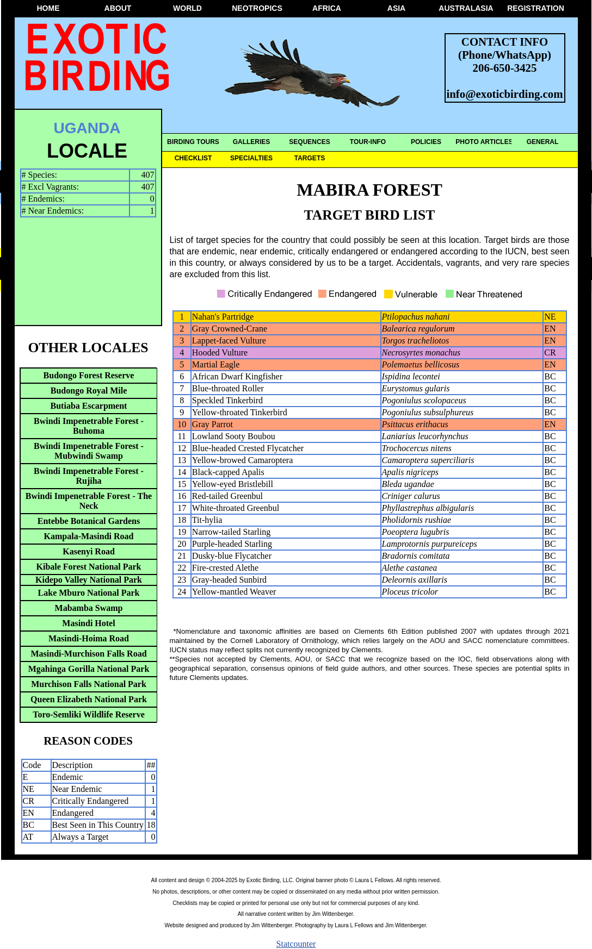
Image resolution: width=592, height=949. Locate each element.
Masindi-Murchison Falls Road (88, 653)
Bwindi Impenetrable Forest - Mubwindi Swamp (89, 450)
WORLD (187, 8)
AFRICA (326, 8)
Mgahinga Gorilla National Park (89, 668)
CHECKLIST (193, 158)
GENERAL (543, 142)
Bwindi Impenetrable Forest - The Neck (89, 500)
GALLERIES (251, 142)
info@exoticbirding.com (505, 94)
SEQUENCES (309, 142)
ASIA (396, 8)
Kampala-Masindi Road (89, 536)
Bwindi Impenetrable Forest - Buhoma (89, 425)
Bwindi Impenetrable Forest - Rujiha (89, 475)
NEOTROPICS (257, 8)
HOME (48, 8)
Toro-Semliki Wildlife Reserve (89, 714)
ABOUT (118, 8)
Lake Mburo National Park (89, 592)
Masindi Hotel (88, 623)
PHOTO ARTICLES (484, 142)
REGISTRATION (535, 8)
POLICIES (426, 142)
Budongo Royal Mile (89, 390)
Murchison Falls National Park (88, 684)
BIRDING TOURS (193, 142)
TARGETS (309, 158)
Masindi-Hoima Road (88, 638)
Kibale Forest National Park (88, 566)
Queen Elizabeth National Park (88, 699)
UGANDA (87, 128)
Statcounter (296, 943)
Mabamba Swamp (89, 608)
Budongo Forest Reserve (89, 375)
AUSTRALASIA (466, 8)
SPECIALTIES (251, 158)
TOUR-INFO (368, 142)
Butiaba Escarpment (89, 405)
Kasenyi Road (89, 551)
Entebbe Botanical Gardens (89, 521)
